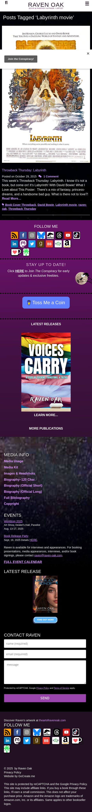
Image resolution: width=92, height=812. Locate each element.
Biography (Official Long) (23, 491)
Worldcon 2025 (13, 521)
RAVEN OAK (46, 4)
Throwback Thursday (22, 208)
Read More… (11, 198)
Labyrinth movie (66, 204)
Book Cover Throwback (20, 204)
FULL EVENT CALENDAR (23, 562)
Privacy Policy (42, 688)
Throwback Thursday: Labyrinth (24, 170)
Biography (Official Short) (23, 485)
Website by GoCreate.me (19, 776)
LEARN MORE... (46, 415)
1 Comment (50, 176)
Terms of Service (61, 688)
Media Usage (13, 461)
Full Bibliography (17, 497)
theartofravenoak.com (52, 720)
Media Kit (11, 467)
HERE (19, 271)
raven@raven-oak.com (48, 555)
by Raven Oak (23, 768)
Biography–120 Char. (19, 479)
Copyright (11, 503)
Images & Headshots (19, 473)
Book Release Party (16, 536)
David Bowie (46, 204)
